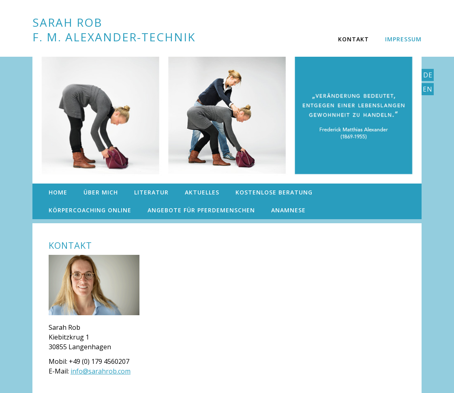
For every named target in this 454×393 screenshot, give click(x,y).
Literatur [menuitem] (151, 192)
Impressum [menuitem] (403, 39)
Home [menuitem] (58, 192)
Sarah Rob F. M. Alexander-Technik (113, 29)
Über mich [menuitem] (101, 192)
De (428, 74)
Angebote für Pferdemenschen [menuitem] (201, 210)
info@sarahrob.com (101, 371)
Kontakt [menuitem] (353, 39)
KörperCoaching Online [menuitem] (90, 210)
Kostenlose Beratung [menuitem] (274, 192)
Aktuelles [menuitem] (202, 192)
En (428, 89)
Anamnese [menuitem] (288, 210)
